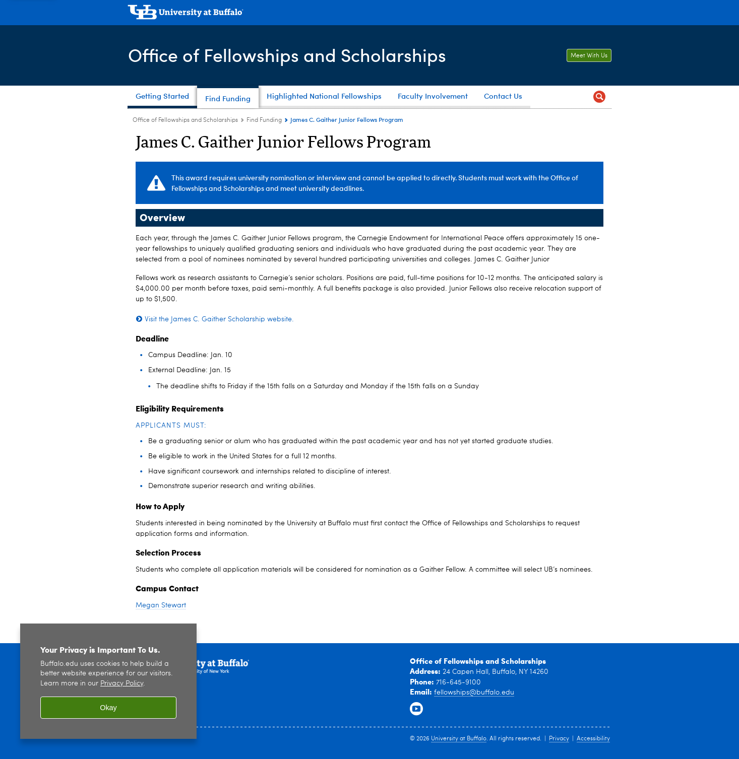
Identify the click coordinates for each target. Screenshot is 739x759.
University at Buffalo (458, 739)
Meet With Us (589, 56)
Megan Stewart (161, 605)
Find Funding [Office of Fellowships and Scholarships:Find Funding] (264, 120)
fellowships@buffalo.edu (474, 692)
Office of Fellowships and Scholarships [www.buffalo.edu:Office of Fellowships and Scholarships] (185, 120)
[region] (108, 681)
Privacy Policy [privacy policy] (121, 683)
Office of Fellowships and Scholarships (287, 54)
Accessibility (593, 739)
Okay (108, 708)
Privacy (559, 739)
